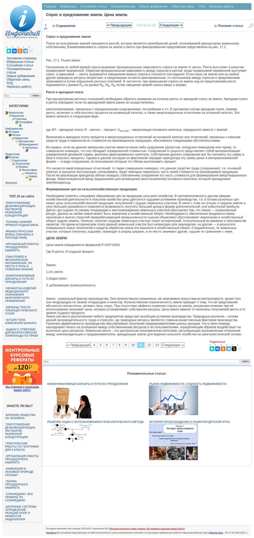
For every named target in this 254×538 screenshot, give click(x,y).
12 (149, 345)
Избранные (68, 6)
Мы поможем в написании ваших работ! (22, 388)
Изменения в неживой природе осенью (19, 472)
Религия (13, 157)
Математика (26, 141)
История (13, 131)
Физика (23, 166)
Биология (18, 115)
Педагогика (12, 154)
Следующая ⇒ (171, 25)
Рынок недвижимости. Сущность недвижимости (188, 383)
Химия (33, 176)
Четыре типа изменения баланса (21, 321)
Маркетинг (22, 138)
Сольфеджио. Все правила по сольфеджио (19, 497)
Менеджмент (30, 144)
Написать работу (19, 86)
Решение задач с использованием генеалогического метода (95, 421)
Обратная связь (18, 79)
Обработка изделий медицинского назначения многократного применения (20, 294)
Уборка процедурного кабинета (16, 484)
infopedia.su (51, 533)
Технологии (22, 163)
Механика (31, 147)
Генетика (21, 119)
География (25, 122)
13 (157, 345)
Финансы (31, 173)
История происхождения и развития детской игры (189, 421)
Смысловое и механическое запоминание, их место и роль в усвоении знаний (19, 263)
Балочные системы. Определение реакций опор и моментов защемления (21, 513)
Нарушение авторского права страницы (127, 529)
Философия (29, 169)
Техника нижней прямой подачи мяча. (22, 223)
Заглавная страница (22, 58)
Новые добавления (21, 76)
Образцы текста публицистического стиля (21, 310)
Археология (15, 112)
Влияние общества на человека (20, 416)
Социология (19, 160)
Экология (11, 182)
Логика (16, 135)
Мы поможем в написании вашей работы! (166, 529)
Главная (50, 6)
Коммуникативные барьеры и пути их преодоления (20, 279)
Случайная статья (20, 65)
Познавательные (123, 6)
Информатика (14, 128)
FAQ (10, 83)
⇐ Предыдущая (119, 25)
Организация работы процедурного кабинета (22, 247)
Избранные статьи (20, 61)
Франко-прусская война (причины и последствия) (19, 234)
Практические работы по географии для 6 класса (22, 446)
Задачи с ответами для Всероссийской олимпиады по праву (21, 332)
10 (133, 345)
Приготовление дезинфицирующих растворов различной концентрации (20, 209)
